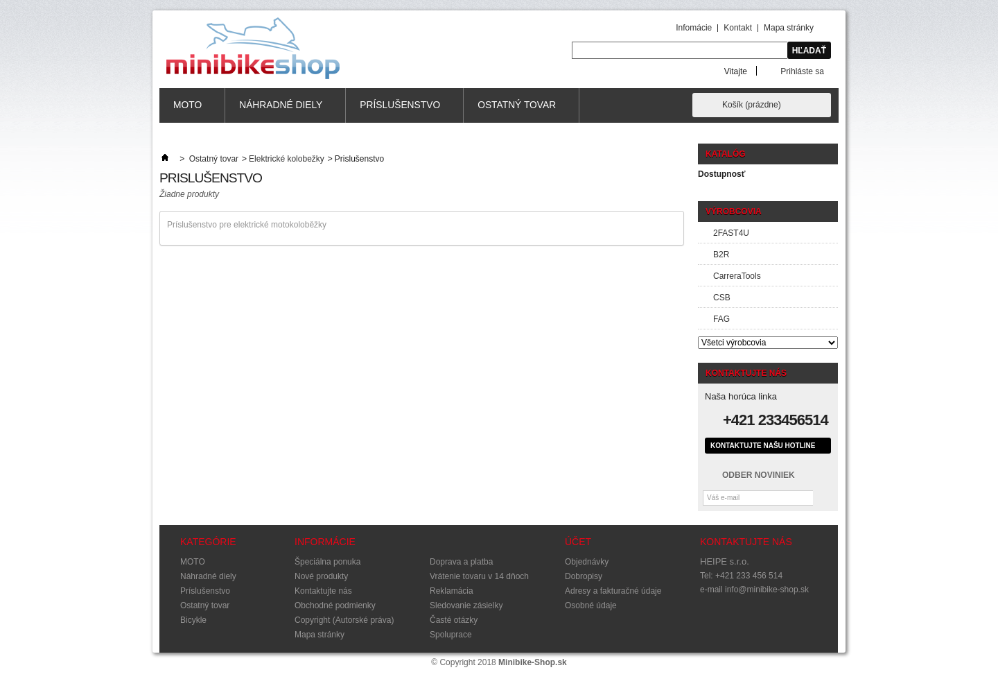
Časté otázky (454, 620)
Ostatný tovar (517, 111)
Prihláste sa (802, 71)
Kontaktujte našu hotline (762, 445)
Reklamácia (451, 591)
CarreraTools (737, 276)
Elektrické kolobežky (286, 159)
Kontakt (738, 28)
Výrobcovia (734, 211)
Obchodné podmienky (335, 605)
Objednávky (587, 562)
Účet (578, 541)
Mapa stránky (789, 28)
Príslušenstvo (400, 111)
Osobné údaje (591, 605)
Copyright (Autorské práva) (344, 620)
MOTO (187, 111)
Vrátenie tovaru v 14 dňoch (479, 576)
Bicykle (193, 620)
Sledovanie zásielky (466, 605)
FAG (721, 319)
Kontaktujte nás (323, 591)
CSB (721, 297)
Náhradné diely (281, 111)
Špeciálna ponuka (327, 562)
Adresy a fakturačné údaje (613, 591)
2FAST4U (731, 233)
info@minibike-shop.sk (767, 589)
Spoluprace (451, 634)
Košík (751, 105)
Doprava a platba (461, 562)
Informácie (325, 541)
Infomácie (694, 28)
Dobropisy (583, 576)
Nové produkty (321, 576)
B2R (721, 254)
